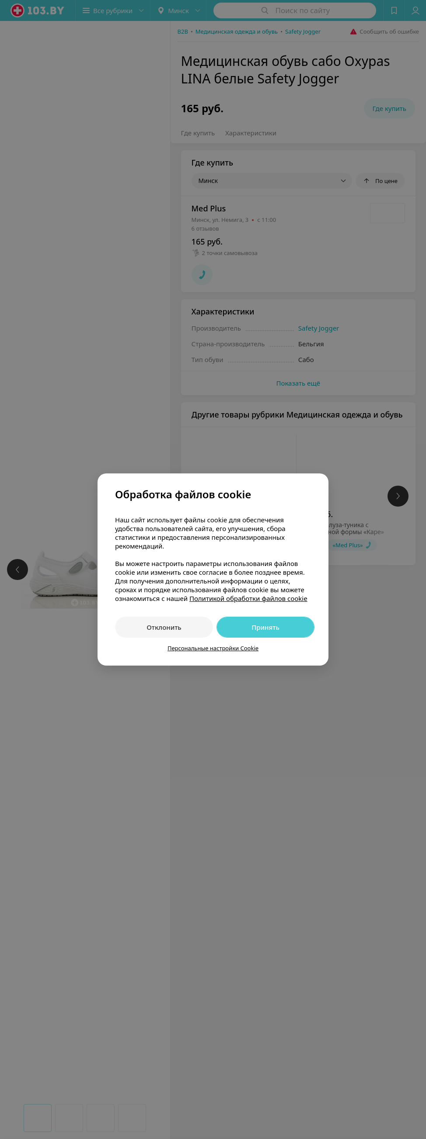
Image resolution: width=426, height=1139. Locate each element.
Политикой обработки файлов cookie (248, 598)
